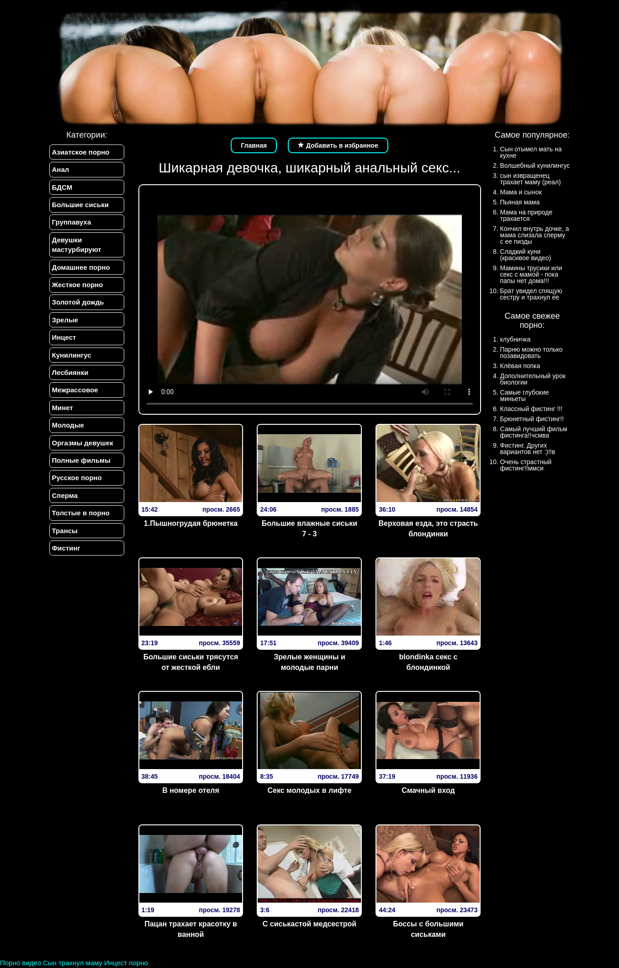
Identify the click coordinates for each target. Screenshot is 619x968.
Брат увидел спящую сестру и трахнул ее (531, 294)
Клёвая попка (520, 366)
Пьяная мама (520, 202)
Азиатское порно (81, 152)
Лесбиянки (70, 372)
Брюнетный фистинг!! (532, 419)
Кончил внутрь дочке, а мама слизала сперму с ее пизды (534, 235)
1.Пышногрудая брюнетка (191, 523)
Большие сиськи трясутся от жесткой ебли (190, 662)
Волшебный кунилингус (535, 165)
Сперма (65, 495)
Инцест (64, 338)
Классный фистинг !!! (531, 409)
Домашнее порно (81, 267)
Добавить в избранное (338, 145)
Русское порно (77, 478)
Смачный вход (428, 790)
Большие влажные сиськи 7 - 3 (309, 528)
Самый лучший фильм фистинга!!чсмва (533, 432)
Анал (60, 169)
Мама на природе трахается (526, 215)
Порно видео (20, 963)
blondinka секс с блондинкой (428, 662)
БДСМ (62, 187)
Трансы (65, 531)
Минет (62, 408)
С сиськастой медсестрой (309, 924)
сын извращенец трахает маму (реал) (530, 178)
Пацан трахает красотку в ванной (190, 929)
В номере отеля (190, 790)
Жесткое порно (77, 285)
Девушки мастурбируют (76, 244)
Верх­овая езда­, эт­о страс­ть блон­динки (428, 528)
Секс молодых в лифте (309, 790)
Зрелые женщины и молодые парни (309, 662)
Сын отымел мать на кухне (531, 152)
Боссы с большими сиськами (428, 929)
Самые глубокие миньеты (524, 395)
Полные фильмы (81, 461)
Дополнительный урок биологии (533, 379)
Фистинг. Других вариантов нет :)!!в (528, 448)
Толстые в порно (81, 513)
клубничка (515, 339)
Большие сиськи (80, 205)
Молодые (68, 425)
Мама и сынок (521, 192)
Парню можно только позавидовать (531, 352)
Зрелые (65, 320)
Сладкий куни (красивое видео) (525, 254)
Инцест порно (126, 963)
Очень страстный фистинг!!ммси (526, 465)
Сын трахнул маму (72, 963)
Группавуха (71, 222)
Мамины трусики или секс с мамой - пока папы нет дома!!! (531, 274)
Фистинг (66, 548)
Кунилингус (71, 355)
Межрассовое (75, 390)
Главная (254, 145)
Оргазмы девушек (82, 443)
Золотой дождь (78, 302)
